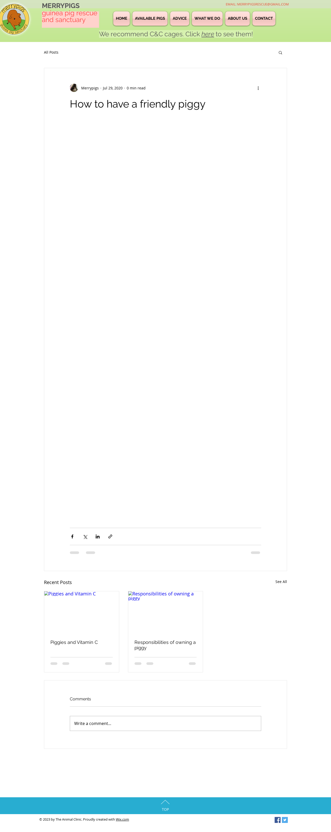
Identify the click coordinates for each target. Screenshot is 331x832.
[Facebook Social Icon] (278, 820)
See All (281, 581)
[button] (280, 52)
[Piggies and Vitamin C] (81, 612)
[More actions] (258, 88)
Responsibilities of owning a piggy (165, 644)
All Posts (51, 52)
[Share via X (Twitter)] (84, 536)
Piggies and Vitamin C (74, 642)
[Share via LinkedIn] (97, 536)
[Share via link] (110, 536)
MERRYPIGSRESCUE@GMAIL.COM (263, 4)
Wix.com (122, 819)
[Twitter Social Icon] (285, 820)
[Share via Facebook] (72, 536)
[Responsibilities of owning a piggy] (165, 612)
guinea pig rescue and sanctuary (69, 16)
